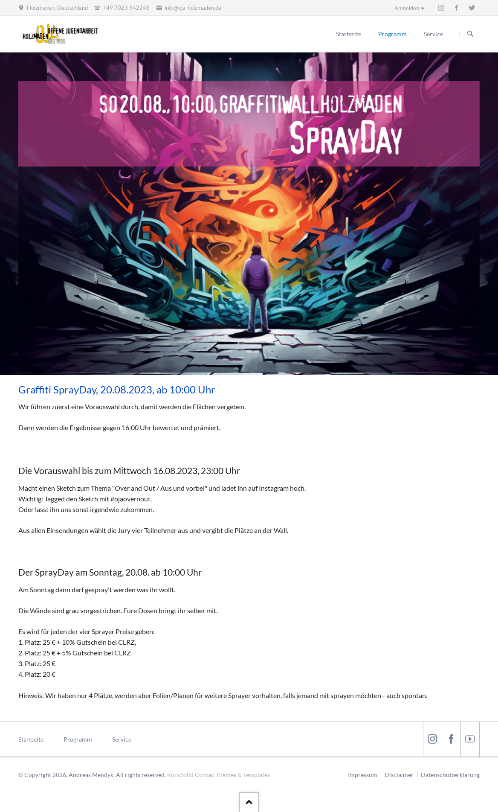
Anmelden (406, 8)
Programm (78, 739)
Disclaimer (399, 774)
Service (121, 739)
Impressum (362, 774)
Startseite (30, 739)
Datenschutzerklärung (450, 774)
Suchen (470, 34)
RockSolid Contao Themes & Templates (218, 774)
